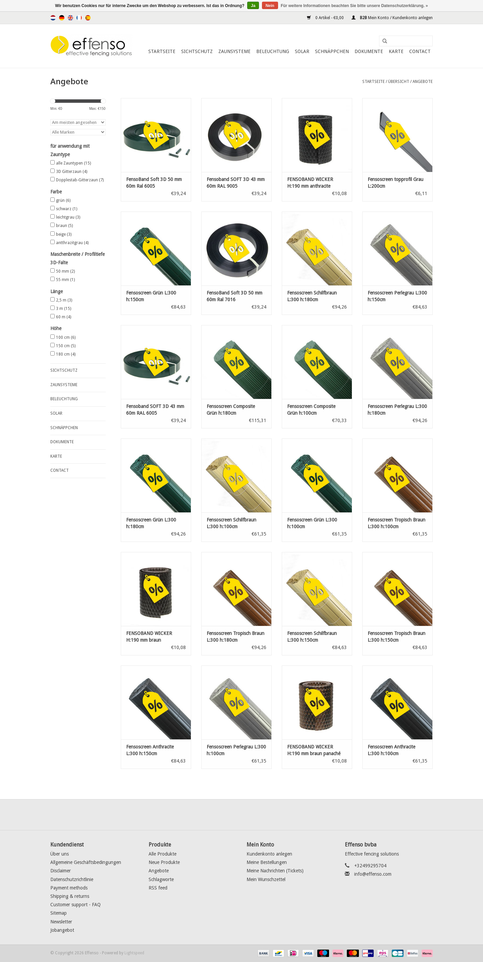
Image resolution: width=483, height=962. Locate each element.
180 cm (65, 354)
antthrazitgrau (72, 242)
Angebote (423, 81)
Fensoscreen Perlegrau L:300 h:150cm (397, 296)
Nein (270, 5)
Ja (253, 5)
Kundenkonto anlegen (269, 854)
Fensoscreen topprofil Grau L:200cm (395, 183)
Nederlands (53, 17)
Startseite (161, 51)
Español (88, 17)
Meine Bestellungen (267, 862)
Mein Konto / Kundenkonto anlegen (392, 17)
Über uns (59, 854)
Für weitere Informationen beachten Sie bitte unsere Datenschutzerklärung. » (354, 5)
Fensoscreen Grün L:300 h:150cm (151, 296)
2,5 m (64, 300)
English (70, 17)
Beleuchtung (272, 51)
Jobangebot (62, 930)
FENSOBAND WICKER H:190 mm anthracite (310, 183)
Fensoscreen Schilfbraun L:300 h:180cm (312, 296)
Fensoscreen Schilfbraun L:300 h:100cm (231, 523)
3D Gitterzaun (71, 171)
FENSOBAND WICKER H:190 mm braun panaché (313, 750)
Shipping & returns (69, 896)
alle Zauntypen (73, 163)
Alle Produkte (162, 854)
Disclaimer (60, 870)
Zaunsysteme (234, 51)
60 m (63, 317)
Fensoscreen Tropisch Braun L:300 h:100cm (396, 523)
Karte (396, 51)
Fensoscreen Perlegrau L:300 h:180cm (397, 410)
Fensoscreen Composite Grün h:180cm (231, 410)
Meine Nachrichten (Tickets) (275, 870)
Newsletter (61, 921)
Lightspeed (134, 953)
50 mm (65, 271)
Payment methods (69, 887)
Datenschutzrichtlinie (71, 879)
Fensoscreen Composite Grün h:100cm (311, 410)
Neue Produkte (164, 862)
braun (64, 225)
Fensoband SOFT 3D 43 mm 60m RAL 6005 (155, 410)
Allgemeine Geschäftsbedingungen (85, 862)
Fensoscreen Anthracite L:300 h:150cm (150, 750)
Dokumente (369, 51)
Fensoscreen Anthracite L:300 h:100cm (391, 750)
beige (63, 234)
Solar (302, 51)
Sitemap (58, 913)
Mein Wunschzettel (266, 879)
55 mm (65, 279)
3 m (63, 308)
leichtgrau (68, 217)
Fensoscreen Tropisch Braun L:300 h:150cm (396, 637)
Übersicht (398, 81)
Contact (420, 51)
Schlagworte (161, 879)
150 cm (65, 345)
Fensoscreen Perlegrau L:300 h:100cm (236, 750)
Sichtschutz (197, 51)
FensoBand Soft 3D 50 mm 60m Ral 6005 (154, 183)
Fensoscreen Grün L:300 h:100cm (312, 523)
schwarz (66, 209)
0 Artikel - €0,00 (326, 17)
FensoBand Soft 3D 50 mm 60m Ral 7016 (234, 296)
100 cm (65, 337)
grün (63, 200)
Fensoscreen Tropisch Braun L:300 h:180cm (235, 637)
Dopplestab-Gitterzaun (80, 180)
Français (79, 17)
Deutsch (61, 17)
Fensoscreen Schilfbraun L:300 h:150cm (312, 637)
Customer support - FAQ (75, 904)
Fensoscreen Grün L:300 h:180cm (151, 523)
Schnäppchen (332, 51)
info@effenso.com (372, 874)
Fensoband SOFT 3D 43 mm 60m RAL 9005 (236, 183)
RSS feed (158, 887)
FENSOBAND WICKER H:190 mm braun (149, 637)
